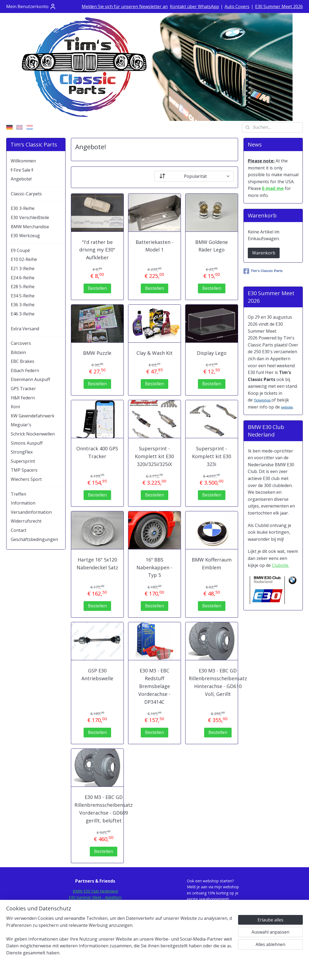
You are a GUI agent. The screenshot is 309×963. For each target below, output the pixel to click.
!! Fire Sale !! (22, 170)
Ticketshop (263, 400)
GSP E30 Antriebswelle (97, 674)
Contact (18, 530)
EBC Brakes (22, 361)
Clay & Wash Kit (154, 353)
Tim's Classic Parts (263, 271)
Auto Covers (237, 6)
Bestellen (97, 288)
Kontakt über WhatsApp (194, 6)
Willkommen (23, 161)
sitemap (136, 953)
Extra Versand (25, 329)
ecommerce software (168, 953)
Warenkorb (263, 253)
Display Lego (211, 353)
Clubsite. (280, 565)
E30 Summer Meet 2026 (279, 6)
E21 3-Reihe (23, 268)
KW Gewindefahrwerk (32, 416)
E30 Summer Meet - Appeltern (95, 897)
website (287, 407)
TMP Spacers (24, 470)
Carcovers (21, 343)
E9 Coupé (20, 250)
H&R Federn (23, 398)
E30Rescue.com (95, 909)
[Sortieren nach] (194, 176)
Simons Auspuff (27, 443)
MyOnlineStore (216, 953)
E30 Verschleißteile (30, 217)
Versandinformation (31, 512)
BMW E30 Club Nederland (95, 891)
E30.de (95, 915)
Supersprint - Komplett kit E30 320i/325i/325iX (154, 456)
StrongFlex (22, 452)
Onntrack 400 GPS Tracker (97, 452)
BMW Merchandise (30, 227)
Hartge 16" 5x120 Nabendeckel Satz (97, 563)
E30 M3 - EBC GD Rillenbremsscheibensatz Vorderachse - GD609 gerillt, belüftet (103, 809)
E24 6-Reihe (23, 278)
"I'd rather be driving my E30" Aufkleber (97, 250)
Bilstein (18, 352)
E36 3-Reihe (23, 305)
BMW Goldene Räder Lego (211, 246)
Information (23, 503)
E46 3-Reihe (23, 314)
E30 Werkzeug (25, 236)
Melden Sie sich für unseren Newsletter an (125, 6)
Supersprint (23, 461)
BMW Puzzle (97, 353)
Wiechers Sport (26, 479)
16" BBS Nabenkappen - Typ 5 (154, 567)
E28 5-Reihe (23, 287)
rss (147, 953)
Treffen (18, 494)
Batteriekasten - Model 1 (154, 246)
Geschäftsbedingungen (34, 539)
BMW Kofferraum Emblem (212, 563)
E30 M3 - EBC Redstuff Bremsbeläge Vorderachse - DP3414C (154, 686)
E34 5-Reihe (23, 296)
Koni (15, 407)
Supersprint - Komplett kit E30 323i (211, 456)
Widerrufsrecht (26, 521)
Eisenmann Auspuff (30, 379)
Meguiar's (21, 425)
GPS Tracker (23, 389)
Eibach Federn (25, 370)
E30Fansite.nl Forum (95, 903)
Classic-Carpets (26, 194)
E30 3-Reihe (23, 208)
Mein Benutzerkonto (31, 6)
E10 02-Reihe (24, 259)
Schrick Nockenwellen (33, 434)
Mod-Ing (95, 921)
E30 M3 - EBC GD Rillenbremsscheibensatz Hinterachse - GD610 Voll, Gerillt (218, 682)
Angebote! (21, 179)
